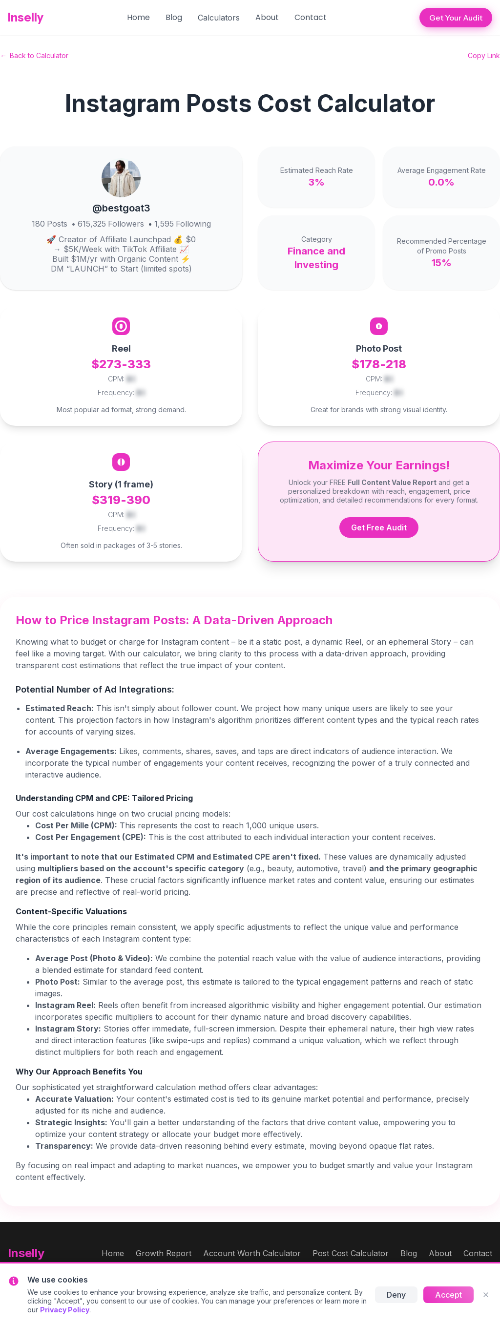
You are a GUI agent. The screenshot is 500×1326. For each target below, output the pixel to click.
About (267, 17)
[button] (219, 17)
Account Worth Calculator (252, 1253)
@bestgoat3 (121, 208)
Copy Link (484, 55)
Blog (174, 17)
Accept (448, 1295)
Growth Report (163, 1253)
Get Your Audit (455, 17)
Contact (310, 17)
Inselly (25, 17)
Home (138, 17)
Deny (396, 1295)
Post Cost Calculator (350, 1253)
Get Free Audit (379, 527)
